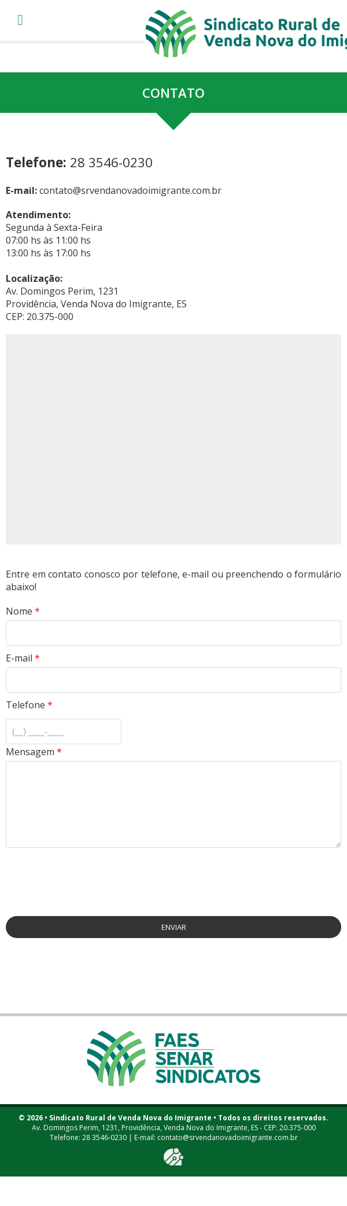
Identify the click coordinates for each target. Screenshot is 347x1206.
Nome (23, 611)
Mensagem (34, 751)
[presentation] (94, 876)
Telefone (29, 704)
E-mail (23, 658)
